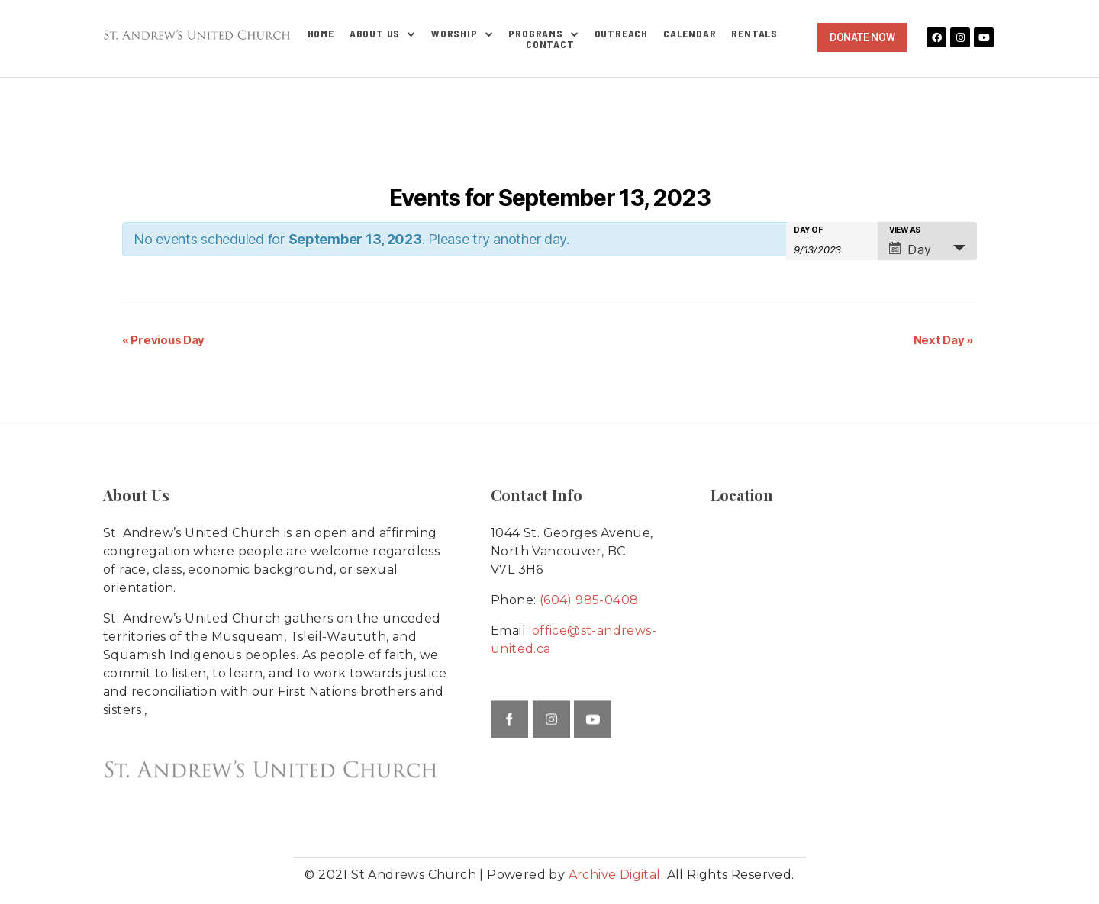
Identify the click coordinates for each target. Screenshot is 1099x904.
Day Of (808, 229)
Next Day (943, 340)
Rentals (754, 33)
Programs (543, 33)
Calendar (689, 33)
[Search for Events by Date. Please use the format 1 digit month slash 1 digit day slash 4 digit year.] (832, 248)
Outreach (621, 33)
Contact (550, 44)
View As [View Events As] (904, 229)
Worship (462, 33)
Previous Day (163, 340)
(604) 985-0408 (589, 600)
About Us (383, 33)
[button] (862, 37)
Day (910, 249)
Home (321, 33)
